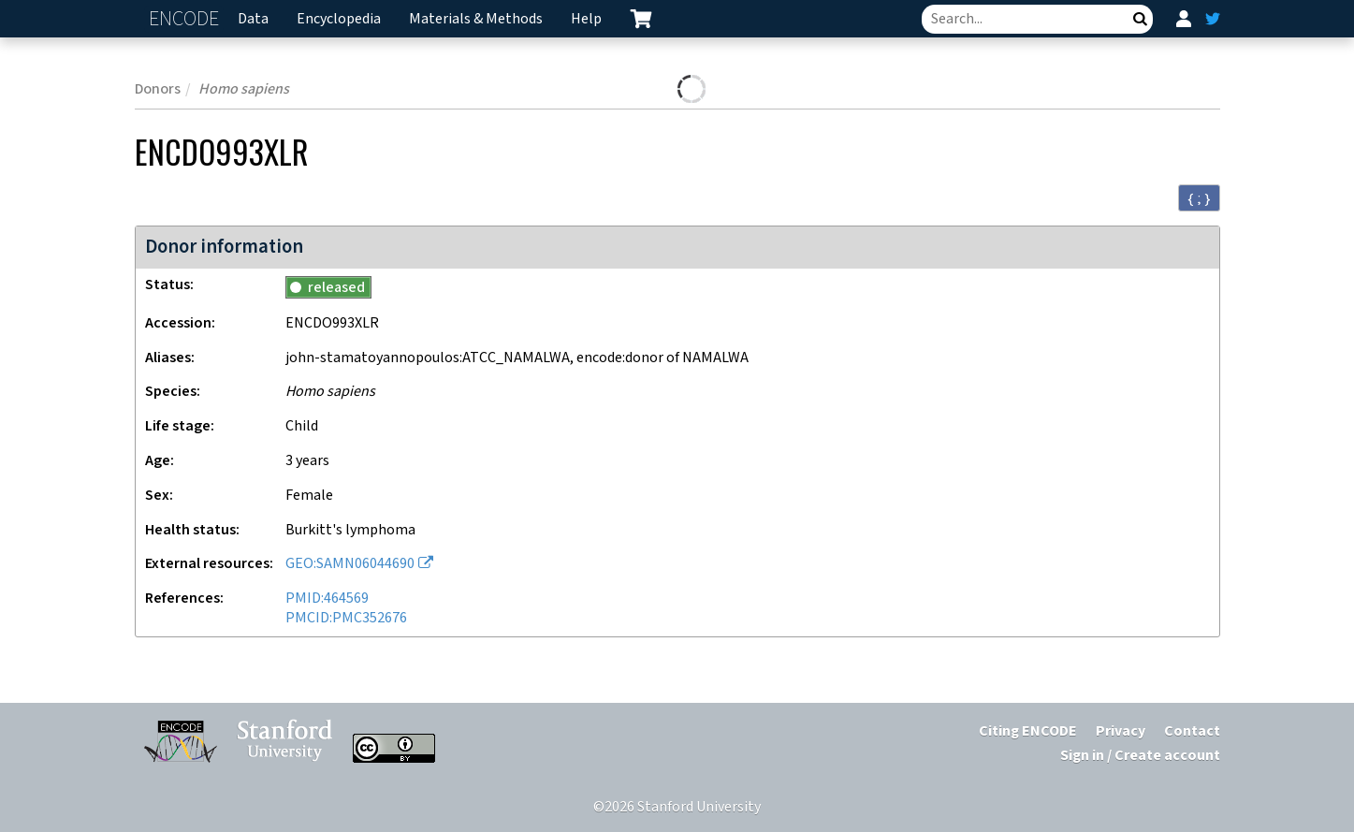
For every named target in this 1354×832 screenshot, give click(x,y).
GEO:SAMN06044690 (350, 564)
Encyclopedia (339, 19)
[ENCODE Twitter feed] (1212, 18)
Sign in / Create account (1140, 756)
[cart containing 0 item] (641, 18)
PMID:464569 (327, 598)
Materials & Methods (476, 19)
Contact (1192, 731)
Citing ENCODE (1028, 731)
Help (586, 19)
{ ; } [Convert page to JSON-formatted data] (1199, 198)
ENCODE (186, 19)
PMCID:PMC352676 (346, 618)
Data (253, 19)
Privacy (1120, 731)
